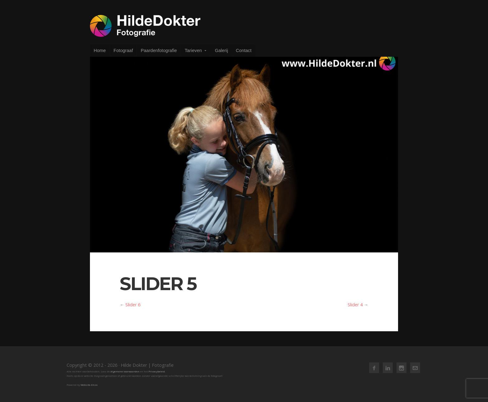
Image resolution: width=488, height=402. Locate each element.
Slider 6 (132, 305)
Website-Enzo (89, 384)
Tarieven (193, 50)
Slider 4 (355, 305)
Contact (243, 50)
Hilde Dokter (145, 26)
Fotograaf (123, 50)
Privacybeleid (156, 371)
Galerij (221, 50)
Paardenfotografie (159, 50)
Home (100, 50)
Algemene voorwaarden (124, 371)
